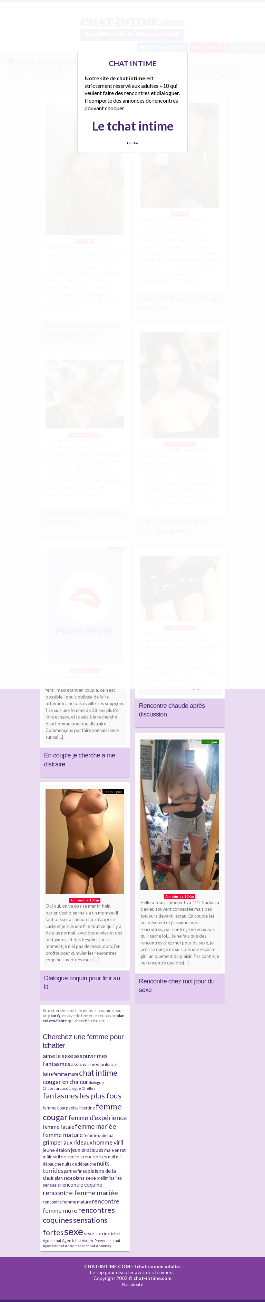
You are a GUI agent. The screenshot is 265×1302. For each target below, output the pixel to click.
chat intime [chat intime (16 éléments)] (98, 1072)
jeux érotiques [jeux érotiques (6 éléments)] (87, 1150)
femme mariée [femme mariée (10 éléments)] (95, 1126)
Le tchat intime (133, 125)
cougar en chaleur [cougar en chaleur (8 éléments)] (65, 1081)
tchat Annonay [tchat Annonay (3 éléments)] (98, 1245)
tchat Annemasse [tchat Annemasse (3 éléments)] (70, 1245)
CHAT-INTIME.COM (107, 1266)
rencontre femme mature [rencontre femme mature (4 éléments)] (67, 1202)
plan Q (54, 1015)
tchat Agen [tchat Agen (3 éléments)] (61, 1240)
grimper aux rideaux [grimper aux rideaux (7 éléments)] (67, 1142)
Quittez (132, 143)
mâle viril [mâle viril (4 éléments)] (51, 1156)
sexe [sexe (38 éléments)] (73, 1231)
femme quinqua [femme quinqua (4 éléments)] (99, 1135)
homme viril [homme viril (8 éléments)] (108, 1142)
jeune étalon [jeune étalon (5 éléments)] (56, 1150)
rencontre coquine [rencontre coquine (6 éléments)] (81, 1184)
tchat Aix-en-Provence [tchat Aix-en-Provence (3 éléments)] (91, 1240)
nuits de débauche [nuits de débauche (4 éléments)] (79, 1164)
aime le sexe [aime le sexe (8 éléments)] (58, 1056)
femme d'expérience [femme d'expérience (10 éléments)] (97, 1118)
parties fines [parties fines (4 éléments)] (75, 1171)
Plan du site (132, 1284)
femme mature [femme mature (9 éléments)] (63, 1134)
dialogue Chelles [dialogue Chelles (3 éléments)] (80, 1088)
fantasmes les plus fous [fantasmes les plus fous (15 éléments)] (82, 1095)
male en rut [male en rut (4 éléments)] (115, 1150)
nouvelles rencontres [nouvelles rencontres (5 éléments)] (84, 1156)
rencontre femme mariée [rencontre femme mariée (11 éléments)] (80, 1193)
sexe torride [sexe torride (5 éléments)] (97, 1233)
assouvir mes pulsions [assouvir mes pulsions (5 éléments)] (95, 1064)
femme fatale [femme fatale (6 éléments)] (58, 1127)
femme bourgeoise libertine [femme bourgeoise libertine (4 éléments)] (69, 1107)
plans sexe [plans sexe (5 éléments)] (84, 1178)
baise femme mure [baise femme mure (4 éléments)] (60, 1074)
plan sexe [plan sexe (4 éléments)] (63, 1178)
